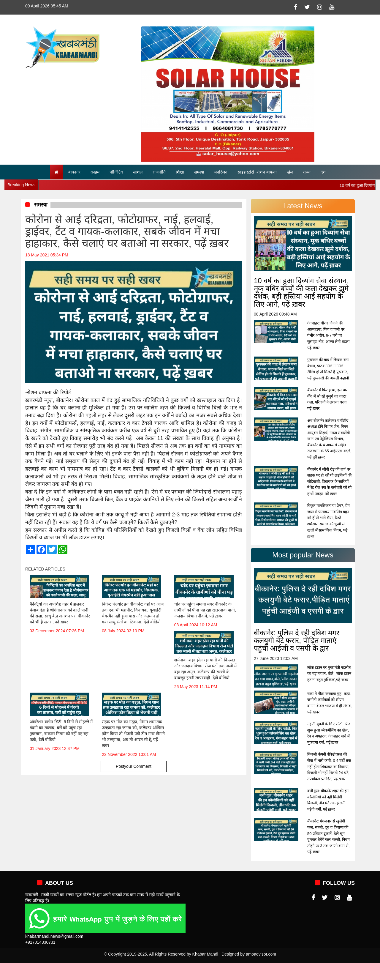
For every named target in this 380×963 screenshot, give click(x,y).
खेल (290, 172)
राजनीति (159, 172)
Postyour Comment (133, 766)
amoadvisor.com (261, 954)
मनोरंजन (220, 172)
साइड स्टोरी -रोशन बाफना (257, 172)
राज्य (307, 172)
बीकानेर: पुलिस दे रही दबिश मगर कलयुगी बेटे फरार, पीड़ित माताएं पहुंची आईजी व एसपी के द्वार (296, 640)
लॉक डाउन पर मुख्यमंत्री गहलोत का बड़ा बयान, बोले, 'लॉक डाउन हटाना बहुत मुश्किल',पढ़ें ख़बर (329, 673)
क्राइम (95, 172)
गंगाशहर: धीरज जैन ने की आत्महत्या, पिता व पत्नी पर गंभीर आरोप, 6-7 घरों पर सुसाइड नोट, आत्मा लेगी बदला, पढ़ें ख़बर (329, 335)
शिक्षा (180, 172)
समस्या (199, 172)
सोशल (137, 172)
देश (323, 172)
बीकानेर (74, 172)
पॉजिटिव (116, 172)
